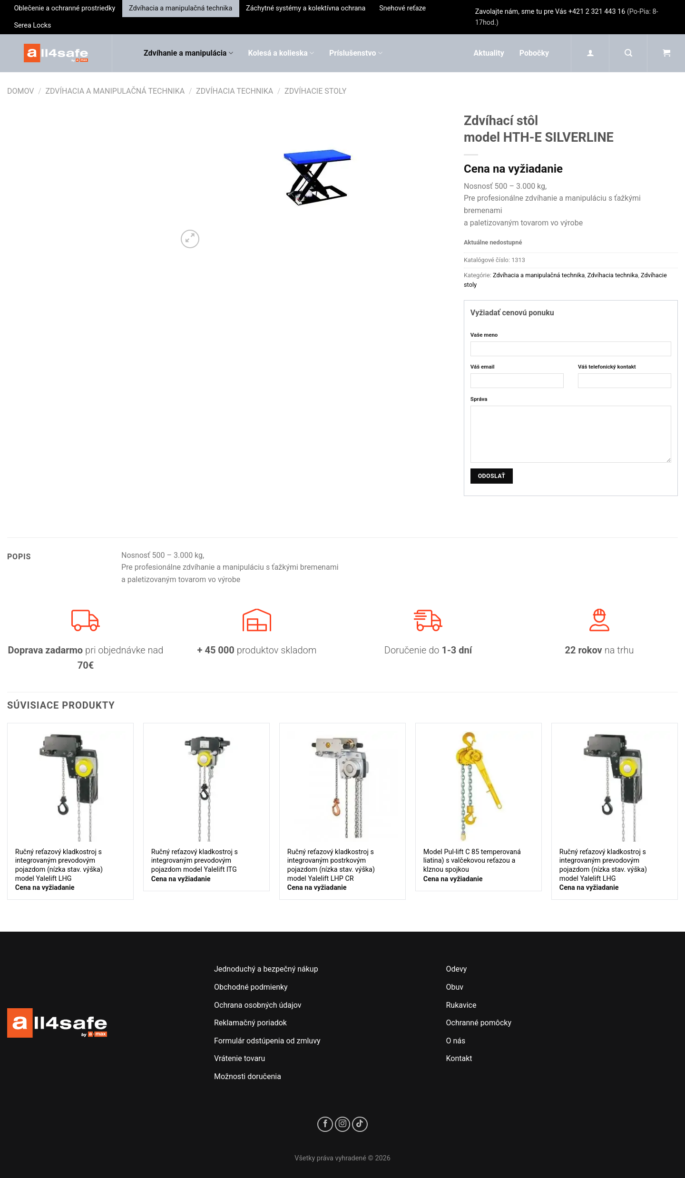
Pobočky (534, 53)
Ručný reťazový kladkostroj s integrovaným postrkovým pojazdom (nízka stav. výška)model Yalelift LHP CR (331, 865)
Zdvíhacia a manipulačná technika (180, 8)
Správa (479, 399)
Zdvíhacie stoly (315, 91)
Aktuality (489, 53)
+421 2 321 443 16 (597, 12)
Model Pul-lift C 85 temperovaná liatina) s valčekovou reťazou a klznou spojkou (472, 861)
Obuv (455, 987)
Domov (20, 91)
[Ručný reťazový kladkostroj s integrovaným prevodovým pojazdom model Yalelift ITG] (206, 786)
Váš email (482, 366)
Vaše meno (484, 334)
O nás (456, 1040)
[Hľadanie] (628, 53)
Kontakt (459, 1058)
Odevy (456, 969)
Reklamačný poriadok (250, 1022)
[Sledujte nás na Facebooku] (325, 1124)
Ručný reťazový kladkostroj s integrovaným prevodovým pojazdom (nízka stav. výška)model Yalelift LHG (59, 865)
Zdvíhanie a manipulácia (188, 53)
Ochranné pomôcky (478, 1022)
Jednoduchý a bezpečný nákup (266, 969)
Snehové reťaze (402, 8)
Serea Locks (32, 25)
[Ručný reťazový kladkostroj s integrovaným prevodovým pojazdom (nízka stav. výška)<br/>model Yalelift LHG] (70, 786)
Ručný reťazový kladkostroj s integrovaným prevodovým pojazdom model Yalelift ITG (194, 861)
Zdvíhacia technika (234, 91)
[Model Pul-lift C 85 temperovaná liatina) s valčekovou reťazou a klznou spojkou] (478, 786)
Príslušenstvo (355, 53)
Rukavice (461, 1005)
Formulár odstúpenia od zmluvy (267, 1040)
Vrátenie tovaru (239, 1058)
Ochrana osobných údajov (258, 1005)
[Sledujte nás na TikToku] (360, 1124)
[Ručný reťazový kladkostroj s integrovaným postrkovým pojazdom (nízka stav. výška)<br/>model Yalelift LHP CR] (342, 786)
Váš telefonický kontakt (607, 366)
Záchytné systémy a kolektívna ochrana (305, 8)
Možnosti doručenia (247, 1076)
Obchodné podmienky (251, 987)
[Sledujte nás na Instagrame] (343, 1124)
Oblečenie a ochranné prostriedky (64, 8)
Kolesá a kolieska (281, 53)
